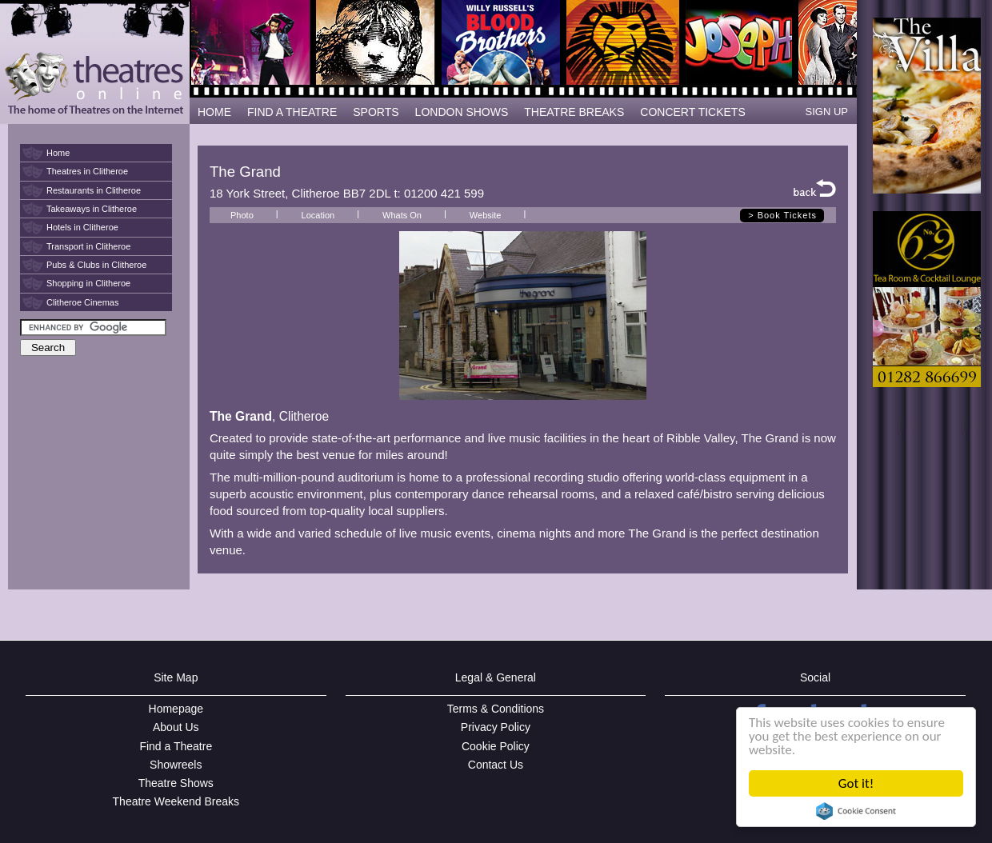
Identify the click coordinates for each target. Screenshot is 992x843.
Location (318, 215)
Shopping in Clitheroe (88, 283)
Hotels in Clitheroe (82, 227)
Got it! (856, 783)
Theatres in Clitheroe (87, 171)
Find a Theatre (175, 746)
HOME (214, 112)
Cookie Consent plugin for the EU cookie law (856, 811)
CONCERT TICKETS (692, 112)
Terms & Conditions (495, 708)
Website (486, 215)
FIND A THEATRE (292, 112)
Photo (242, 215)
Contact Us (495, 764)
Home (58, 153)
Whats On (402, 215)
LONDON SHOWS (462, 112)
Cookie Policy (496, 746)
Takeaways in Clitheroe (91, 209)
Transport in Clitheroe (88, 246)
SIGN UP (827, 112)
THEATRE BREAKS (574, 112)
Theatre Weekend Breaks (176, 801)
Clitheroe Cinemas (82, 302)
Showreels (176, 764)
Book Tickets (787, 215)
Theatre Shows (176, 783)
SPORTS (375, 112)
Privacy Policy (495, 727)
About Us (176, 727)
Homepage (176, 708)
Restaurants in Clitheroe (93, 190)
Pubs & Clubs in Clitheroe (96, 265)
